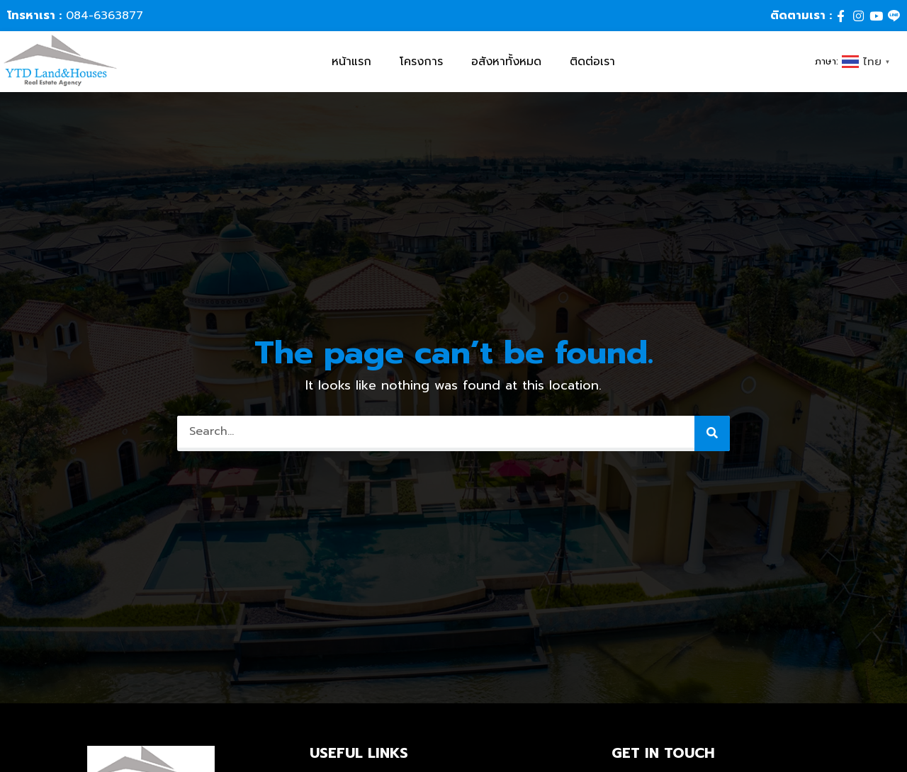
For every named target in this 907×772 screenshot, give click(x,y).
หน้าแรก (351, 61)
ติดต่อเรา (592, 61)
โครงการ (421, 61)
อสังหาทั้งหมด (506, 61)
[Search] (712, 433)
